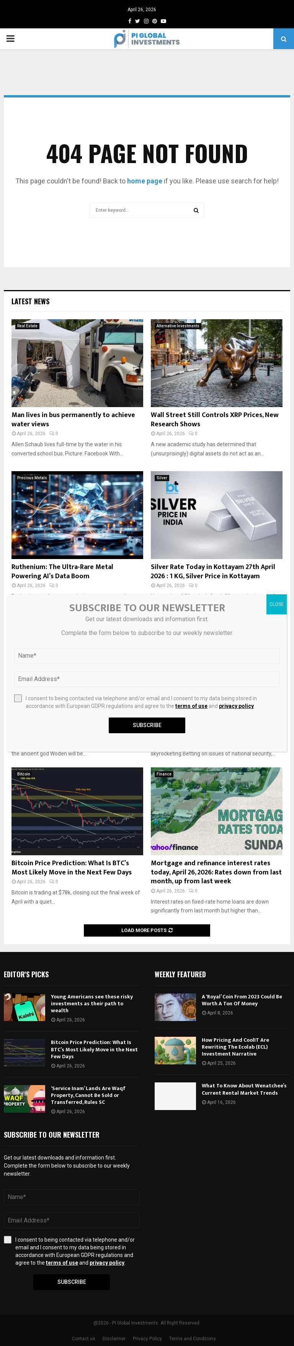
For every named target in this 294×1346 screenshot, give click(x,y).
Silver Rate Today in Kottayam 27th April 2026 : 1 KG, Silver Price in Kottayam (213, 571)
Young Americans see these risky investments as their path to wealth (92, 1003)
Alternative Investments (178, 326)
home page (144, 181)
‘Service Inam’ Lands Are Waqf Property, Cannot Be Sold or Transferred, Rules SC (88, 1095)
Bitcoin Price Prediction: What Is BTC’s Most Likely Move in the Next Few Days (71, 868)
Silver (162, 478)
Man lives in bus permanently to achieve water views (73, 419)
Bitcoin (23, 774)
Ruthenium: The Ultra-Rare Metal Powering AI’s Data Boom (62, 571)
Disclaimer (114, 1338)
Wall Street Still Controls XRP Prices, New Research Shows (215, 419)
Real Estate (27, 326)
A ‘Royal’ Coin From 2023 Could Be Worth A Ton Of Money (242, 1000)
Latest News (30, 301)
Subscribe (71, 1282)
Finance (164, 774)
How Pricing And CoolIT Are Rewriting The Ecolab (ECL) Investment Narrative (235, 1047)
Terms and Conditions (192, 1338)
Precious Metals (32, 478)
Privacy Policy (147, 1338)
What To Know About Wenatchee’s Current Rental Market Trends (244, 1089)
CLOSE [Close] (277, 604)
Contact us (83, 1338)
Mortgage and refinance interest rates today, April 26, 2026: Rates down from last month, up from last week (216, 872)
